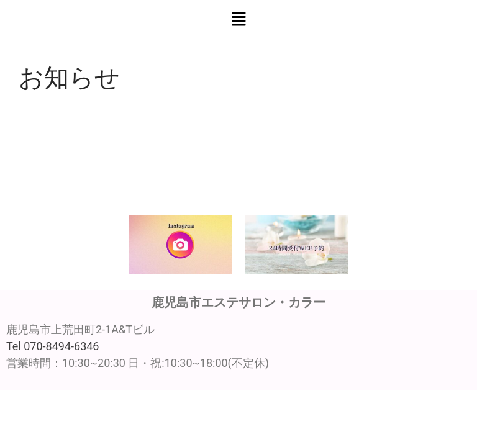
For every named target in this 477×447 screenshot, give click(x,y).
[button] (238, 20)
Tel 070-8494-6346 (52, 346)
